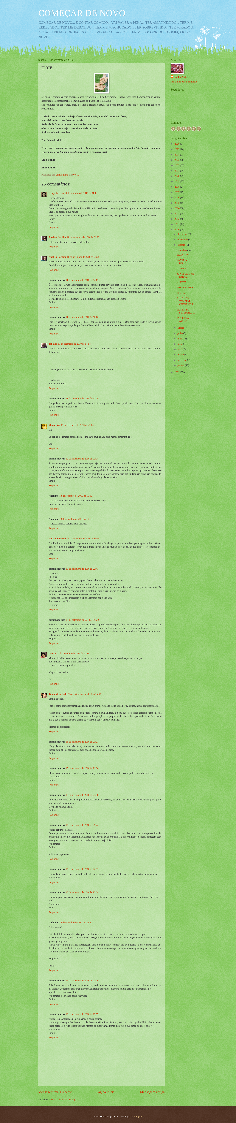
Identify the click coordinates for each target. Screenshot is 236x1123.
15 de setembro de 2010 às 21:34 (82, 768)
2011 (177, 224)
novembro (182, 239)
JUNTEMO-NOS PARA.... (185, 275)
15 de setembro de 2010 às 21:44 (82, 825)
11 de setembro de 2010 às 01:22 (83, 237)
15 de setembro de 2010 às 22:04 (82, 892)
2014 (177, 208)
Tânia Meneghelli (58, 694)
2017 (177, 192)
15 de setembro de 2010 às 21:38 (82, 795)
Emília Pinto (180, 77)
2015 (177, 202)
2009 (177, 372)
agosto (181, 327)
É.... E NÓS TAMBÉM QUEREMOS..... (186, 301)
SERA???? (182, 254)
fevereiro (182, 360)
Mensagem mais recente (55, 1092)
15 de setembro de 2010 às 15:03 (84, 694)
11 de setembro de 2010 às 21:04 (77, 425)
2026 (177, 143)
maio (180, 343)
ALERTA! (182, 282)
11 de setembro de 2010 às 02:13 (82, 280)
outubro (181, 244)
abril (180, 349)
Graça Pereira (56, 193)
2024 (177, 154)
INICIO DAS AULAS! (183, 319)
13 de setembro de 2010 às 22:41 (82, 568)
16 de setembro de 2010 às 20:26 (82, 980)
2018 (177, 186)
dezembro (182, 234)
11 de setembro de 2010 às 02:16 (82, 317)
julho (180, 333)
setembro (182, 250)
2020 (177, 176)
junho (180, 338)
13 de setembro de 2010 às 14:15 (83, 538)
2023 (177, 159)
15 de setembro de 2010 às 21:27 (82, 741)
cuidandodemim (57, 538)
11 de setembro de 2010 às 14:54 (74, 343)
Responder (54, 227)
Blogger (138, 1116)
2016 (177, 197)
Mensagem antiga (152, 1092)
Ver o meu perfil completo (184, 81)
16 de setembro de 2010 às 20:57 (82, 1014)
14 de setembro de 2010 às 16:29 (82, 619)
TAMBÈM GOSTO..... (184, 262)
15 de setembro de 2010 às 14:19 (73, 653)
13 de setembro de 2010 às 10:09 (75, 495)
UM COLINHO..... (186, 287)
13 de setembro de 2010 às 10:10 (75, 519)
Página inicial (106, 1092)
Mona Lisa (54, 425)
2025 (177, 149)
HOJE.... (181, 292)
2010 (177, 229)
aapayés (53, 343)
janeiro (181, 365)
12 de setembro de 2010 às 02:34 (82, 458)
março (180, 354)
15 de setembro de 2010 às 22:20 (75, 922)
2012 (177, 218)
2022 (177, 165)
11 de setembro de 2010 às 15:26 (82, 398)
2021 (177, 170)
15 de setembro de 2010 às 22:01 (82, 869)
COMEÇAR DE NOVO (82, 13)
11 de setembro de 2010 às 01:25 (83, 256)
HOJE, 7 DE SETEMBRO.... (186, 311)
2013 (177, 213)
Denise (52, 653)
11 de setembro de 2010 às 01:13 (81, 193)
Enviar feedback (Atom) (63, 1099)
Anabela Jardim (57, 237)
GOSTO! (181, 268)
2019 (177, 181)
